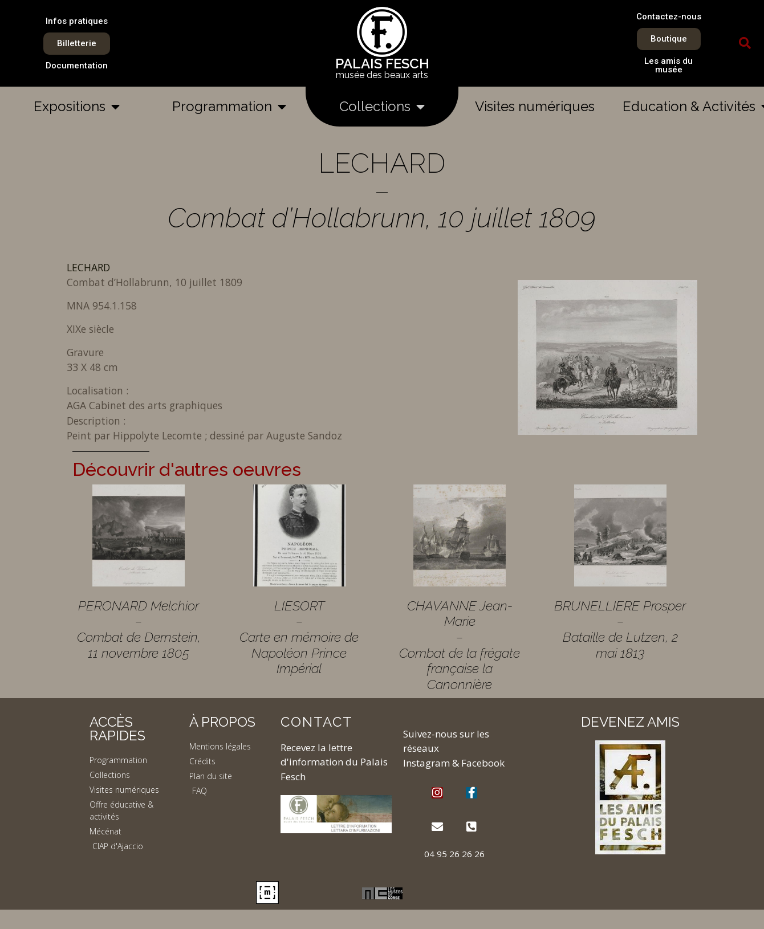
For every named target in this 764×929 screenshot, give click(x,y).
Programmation (229, 106)
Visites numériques (535, 106)
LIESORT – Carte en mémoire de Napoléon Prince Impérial (299, 637)
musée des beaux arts (382, 75)
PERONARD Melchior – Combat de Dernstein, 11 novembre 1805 (139, 629)
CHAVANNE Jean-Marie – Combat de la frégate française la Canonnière (459, 645)
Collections (382, 106)
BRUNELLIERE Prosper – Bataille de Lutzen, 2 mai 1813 (620, 629)
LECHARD (88, 267)
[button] (745, 43)
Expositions (77, 106)
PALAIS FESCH (382, 63)
